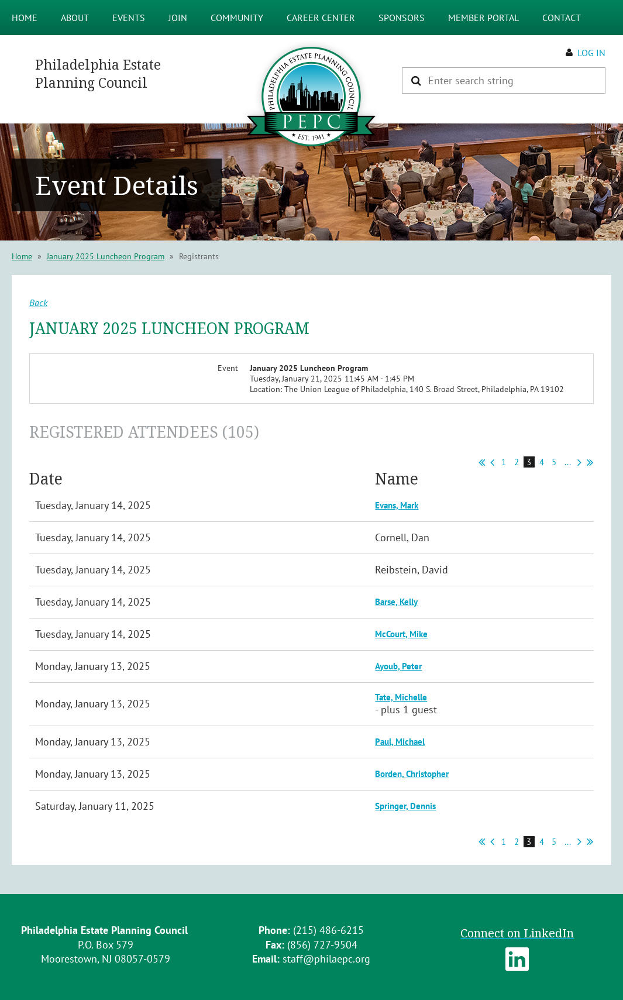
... (568, 462)
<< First (481, 462)
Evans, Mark (396, 505)
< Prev (492, 462)
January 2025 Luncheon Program (105, 256)
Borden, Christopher (412, 773)
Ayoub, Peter (398, 666)
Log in (591, 53)
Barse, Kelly (396, 601)
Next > (579, 462)
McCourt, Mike (401, 634)
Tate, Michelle (401, 697)
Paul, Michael (400, 741)
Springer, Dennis (405, 806)
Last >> (590, 462)
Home (22, 256)
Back (38, 302)
